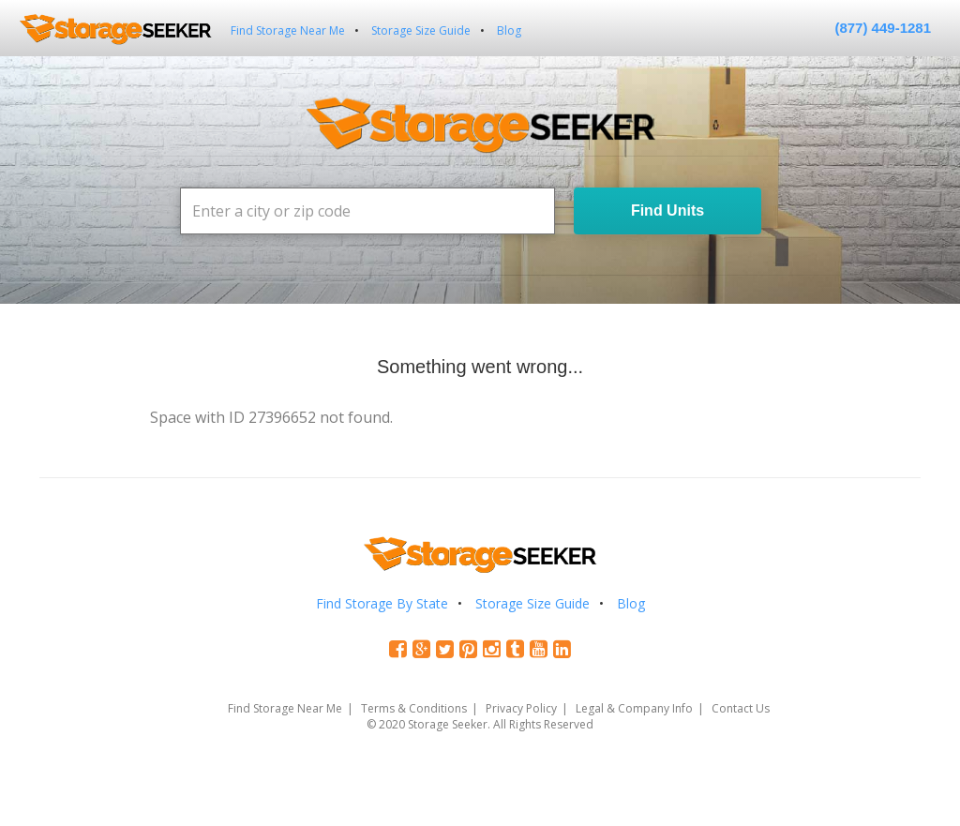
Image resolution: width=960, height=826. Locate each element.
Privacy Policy (521, 708)
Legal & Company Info (634, 708)
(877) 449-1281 (882, 28)
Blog (509, 30)
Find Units (667, 210)
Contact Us (741, 708)
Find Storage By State (382, 603)
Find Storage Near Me (288, 30)
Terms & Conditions (414, 708)
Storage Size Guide (421, 30)
